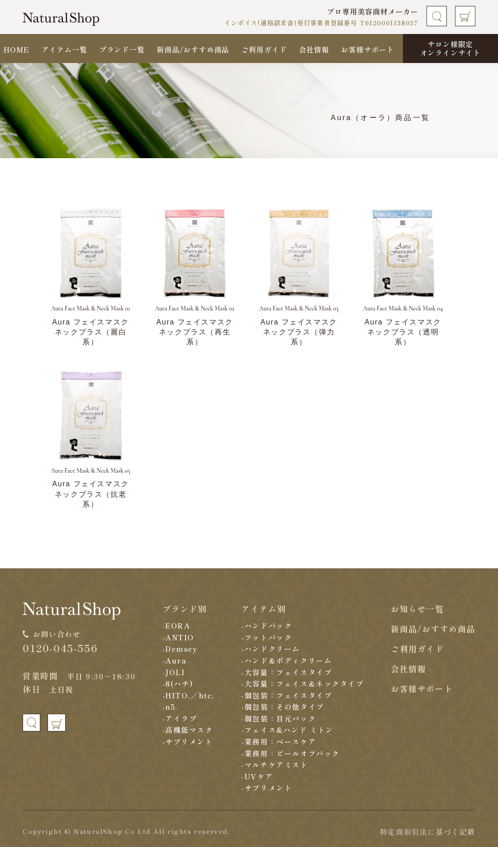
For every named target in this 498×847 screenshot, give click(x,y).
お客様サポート (367, 49)
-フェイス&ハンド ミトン (288, 729)
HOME (16, 49)
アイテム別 (264, 609)
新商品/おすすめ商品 (193, 49)
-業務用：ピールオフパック (291, 753)
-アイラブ (179, 718)
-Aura (174, 660)
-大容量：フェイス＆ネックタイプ (303, 683)
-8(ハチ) (177, 683)
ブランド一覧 (122, 49)
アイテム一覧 (64, 49)
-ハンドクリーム (271, 648)
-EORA (176, 625)
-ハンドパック (267, 625)
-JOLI (173, 672)
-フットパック (267, 637)
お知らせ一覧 (417, 609)
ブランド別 (184, 609)
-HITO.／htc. (188, 695)
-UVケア (257, 776)
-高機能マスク (187, 729)
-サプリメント (187, 741)
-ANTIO (178, 637)
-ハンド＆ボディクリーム (287, 660)
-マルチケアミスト (275, 764)
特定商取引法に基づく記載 (427, 831)
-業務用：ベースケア (279, 741)
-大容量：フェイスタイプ (287, 672)
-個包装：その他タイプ (283, 706)
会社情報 (314, 49)
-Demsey (180, 648)
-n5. (170, 706)
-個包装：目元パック (279, 718)
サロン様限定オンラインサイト (450, 48)
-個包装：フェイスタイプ (287, 695)
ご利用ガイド (264, 49)
